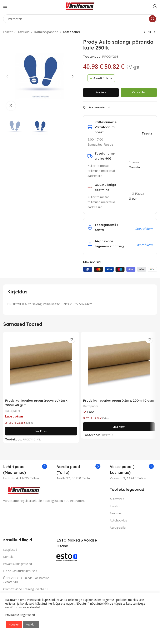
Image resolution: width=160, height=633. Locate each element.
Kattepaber (71, 32)
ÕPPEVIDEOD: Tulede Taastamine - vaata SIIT (26, 580)
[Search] (80, 18)
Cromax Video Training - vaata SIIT (26, 589)
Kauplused (10, 549)
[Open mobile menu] (5, 6)
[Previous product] (144, 32)
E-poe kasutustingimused (20, 570)
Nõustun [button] (14, 624)
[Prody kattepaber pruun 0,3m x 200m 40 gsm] (119, 365)
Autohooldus (118, 520)
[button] (7, 76)
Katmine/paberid (46, 32)
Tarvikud (23, 32)
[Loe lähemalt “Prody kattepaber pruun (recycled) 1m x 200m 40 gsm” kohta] (41, 430)
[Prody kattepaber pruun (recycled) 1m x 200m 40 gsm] (41, 365)
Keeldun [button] (31, 624)
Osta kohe (138, 92)
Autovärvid (117, 499)
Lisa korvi (101, 92)
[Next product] (154, 32)
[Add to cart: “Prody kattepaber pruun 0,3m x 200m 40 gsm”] (119, 426)
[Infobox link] (25, 469)
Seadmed (116, 513)
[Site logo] (80, 6)
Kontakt (8, 556)
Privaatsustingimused (17, 563)
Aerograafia (118, 527)
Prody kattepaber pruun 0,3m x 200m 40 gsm (118, 400)
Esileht (8, 32)
